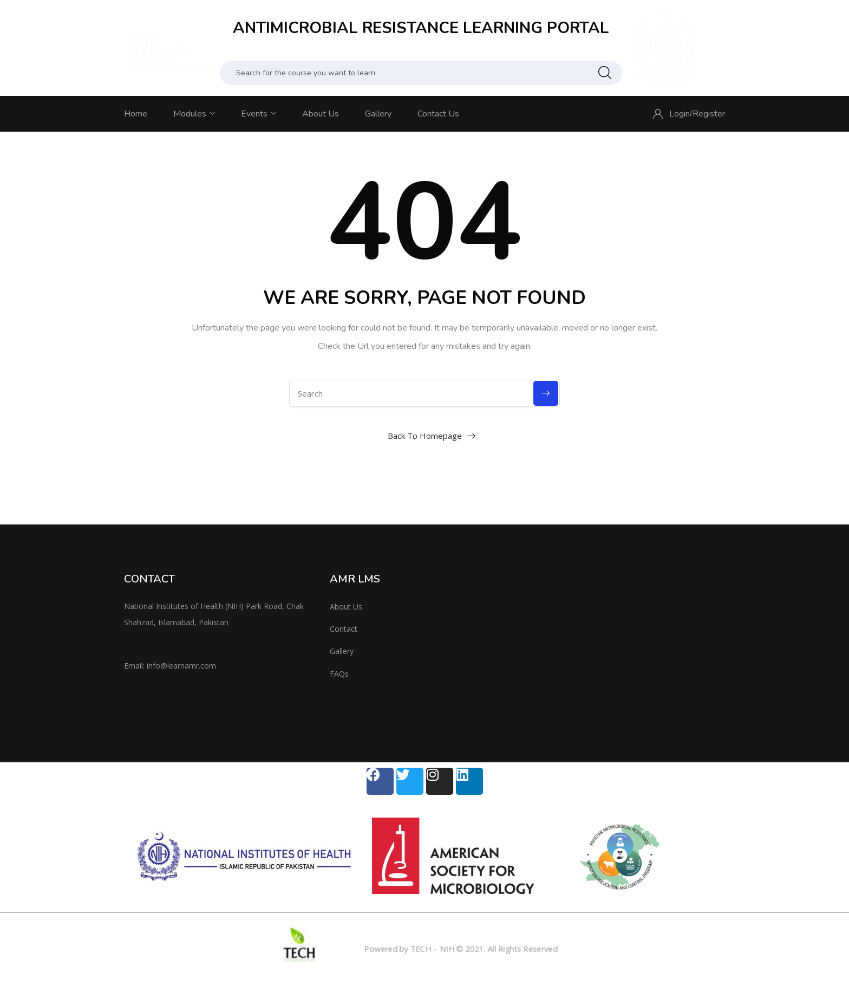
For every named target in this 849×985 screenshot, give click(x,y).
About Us (320, 114)
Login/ (681, 114)
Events (258, 114)
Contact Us (438, 114)
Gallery (378, 114)
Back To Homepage (425, 435)
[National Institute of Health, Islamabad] (630, 637)
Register (709, 114)
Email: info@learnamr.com (170, 665)
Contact (343, 629)
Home (135, 114)
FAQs (339, 674)
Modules (194, 114)
